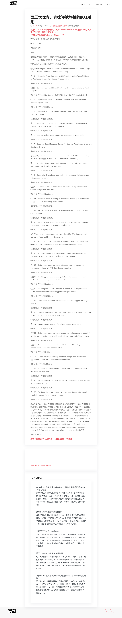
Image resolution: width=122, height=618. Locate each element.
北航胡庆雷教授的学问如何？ (48, 531)
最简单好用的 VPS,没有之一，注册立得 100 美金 (51, 439)
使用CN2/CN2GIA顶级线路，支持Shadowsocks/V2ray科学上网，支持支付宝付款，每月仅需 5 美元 (60, 30)
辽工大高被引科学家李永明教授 (49, 553)
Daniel (35, 26)
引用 (57, 26)
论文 (54, 26)
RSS (90, 4)
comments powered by (40, 466)
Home (83, 4)
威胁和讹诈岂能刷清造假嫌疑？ (49, 512)
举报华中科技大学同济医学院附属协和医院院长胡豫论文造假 (61, 576)
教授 (60, 26)
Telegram (98, 4)
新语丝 (64, 26)
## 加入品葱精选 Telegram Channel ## (47, 35)
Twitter (108, 4)
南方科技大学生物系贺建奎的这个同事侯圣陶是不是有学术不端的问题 (61, 488)
